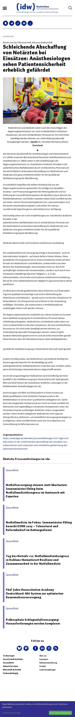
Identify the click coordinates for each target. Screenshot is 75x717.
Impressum (43, 659)
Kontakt (42, 666)
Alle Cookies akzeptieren (60, 712)
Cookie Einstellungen (47, 669)
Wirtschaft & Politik (12, 669)
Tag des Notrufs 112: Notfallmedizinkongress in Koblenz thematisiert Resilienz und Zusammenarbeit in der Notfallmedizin (37, 560)
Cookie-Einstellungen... (12, 712)
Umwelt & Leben (10, 666)
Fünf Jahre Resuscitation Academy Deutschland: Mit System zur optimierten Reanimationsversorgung (34, 593)
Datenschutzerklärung (48, 662)
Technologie (9, 655)
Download (37, 145)
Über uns (42, 656)
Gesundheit (8, 662)
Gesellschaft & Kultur (13, 659)
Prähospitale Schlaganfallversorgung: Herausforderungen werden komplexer (33, 622)
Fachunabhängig (10, 673)
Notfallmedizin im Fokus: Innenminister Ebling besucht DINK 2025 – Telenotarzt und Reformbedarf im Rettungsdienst (39, 526)
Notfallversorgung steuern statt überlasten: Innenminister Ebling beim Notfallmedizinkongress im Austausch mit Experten (36, 490)
